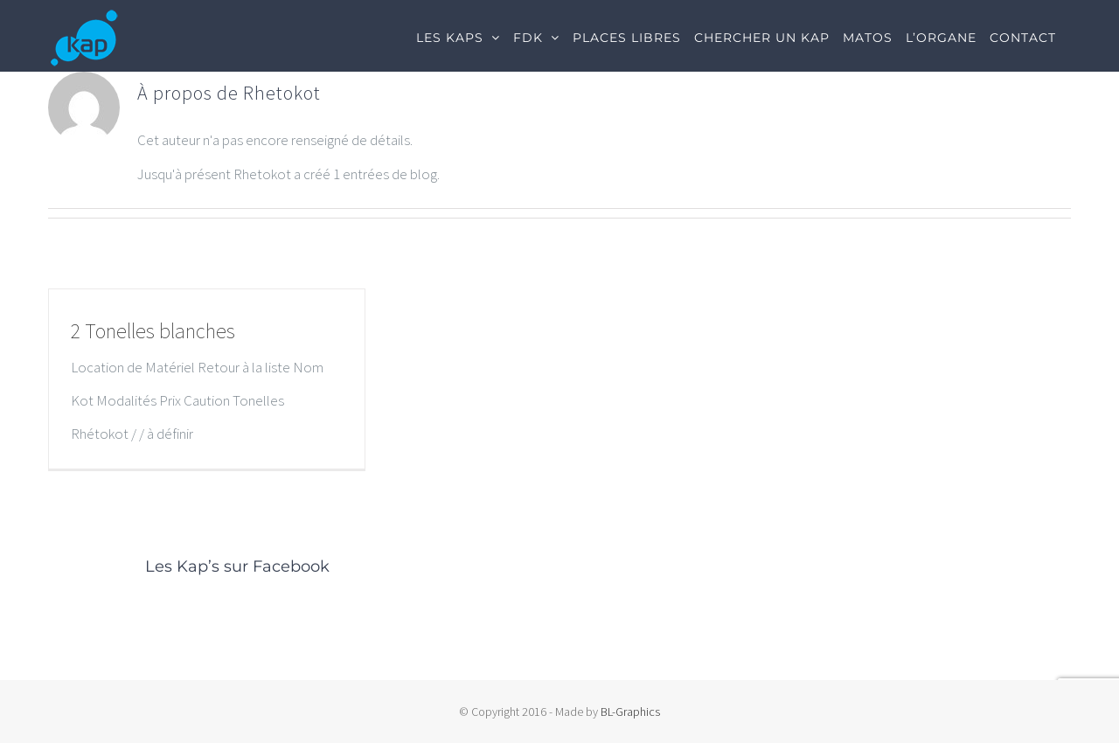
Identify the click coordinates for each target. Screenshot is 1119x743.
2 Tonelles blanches (153, 330)
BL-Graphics (630, 711)
